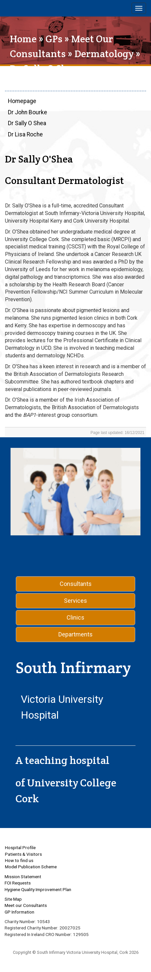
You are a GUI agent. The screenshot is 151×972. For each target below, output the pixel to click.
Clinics (75, 617)
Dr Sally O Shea (27, 123)
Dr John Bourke (27, 112)
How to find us (19, 860)
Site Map (13, 899)
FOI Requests (18, 882)
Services (75, 600)
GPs (53, 38)
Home (23, 38)
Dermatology (104, 53)
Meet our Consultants (26, 905)
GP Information (19, 912)
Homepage (22, 101)
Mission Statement (23, 876)
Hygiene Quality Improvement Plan (38, 889)
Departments (75, 634)
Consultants (76, 583)
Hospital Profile (20, 847)
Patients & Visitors (23, 854)
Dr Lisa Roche (25, 134)
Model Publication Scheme (31, 866)
